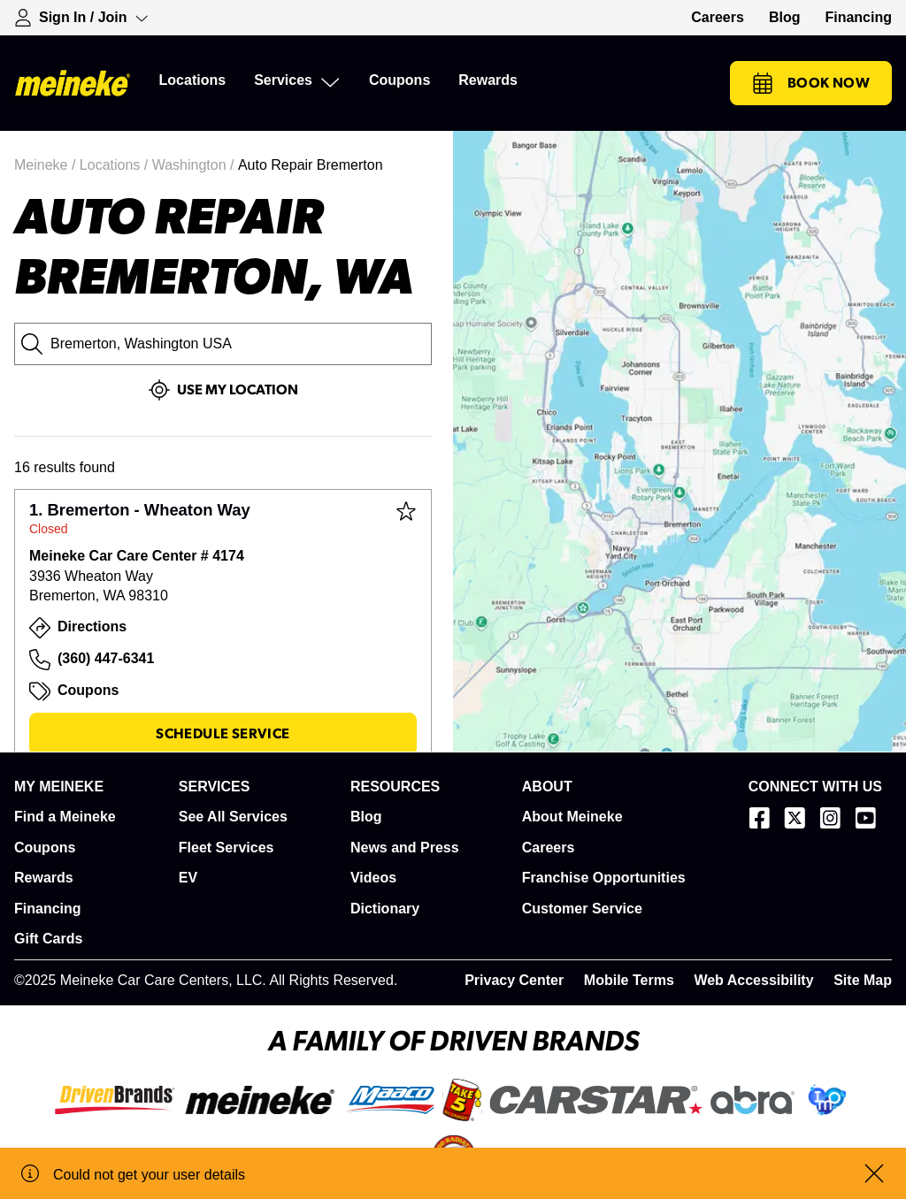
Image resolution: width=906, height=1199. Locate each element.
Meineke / (47, 164)
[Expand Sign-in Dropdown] (81, 17)
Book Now (811, 83)
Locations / (116, 164)
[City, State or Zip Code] (223, 344)
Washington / (195, 164)
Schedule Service (222, 734)
